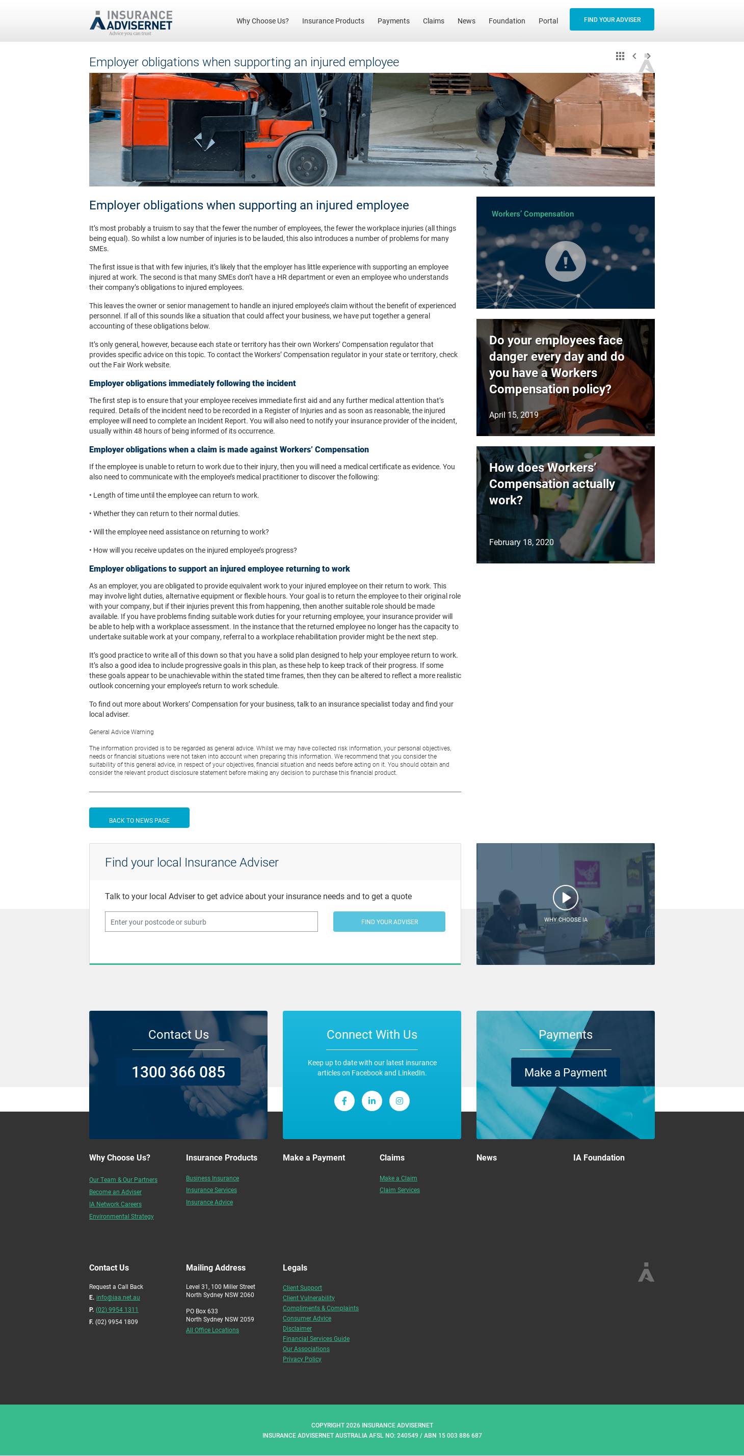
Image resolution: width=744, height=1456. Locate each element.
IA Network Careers (115, 1204)
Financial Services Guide (316, 1338)
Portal (548, 20)
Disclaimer (297, 1328)
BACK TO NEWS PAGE (139, 820)
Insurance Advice (209, 1202)
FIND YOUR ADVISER (612, 19)
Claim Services (400, 1189)
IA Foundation (599, 1157)
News (466, 20)
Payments (394, 20)
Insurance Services (211, 1189)
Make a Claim (398, 1178)
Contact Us (178, 1034)
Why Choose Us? (266, 20)
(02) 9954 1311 (117, 1309)
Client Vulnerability (309, 1297)
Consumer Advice (307, 1318)
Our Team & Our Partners (123, 1179)
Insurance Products (333, 20)
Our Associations (306, 1348)
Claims (433, 20)
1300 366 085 (178, 1071)
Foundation (507, 20)
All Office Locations (212, 1330)
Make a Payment (565, 1072)
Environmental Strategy (121, 1216)
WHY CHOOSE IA (566, 919)
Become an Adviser (115, 1192)
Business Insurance (212, 1178)
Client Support (302, 1287)
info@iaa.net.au (118, 1297)
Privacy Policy (302, 1359)
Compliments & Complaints (321, 1308)
